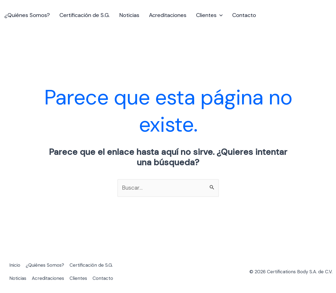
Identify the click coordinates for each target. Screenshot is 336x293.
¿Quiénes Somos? (27, 15)
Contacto (244, 15)
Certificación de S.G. (84, 15)
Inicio (14, 265)
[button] (220, 15)
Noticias (129, 15)
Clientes (209, 15)
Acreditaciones (167, 15)
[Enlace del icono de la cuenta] (328, 15)
